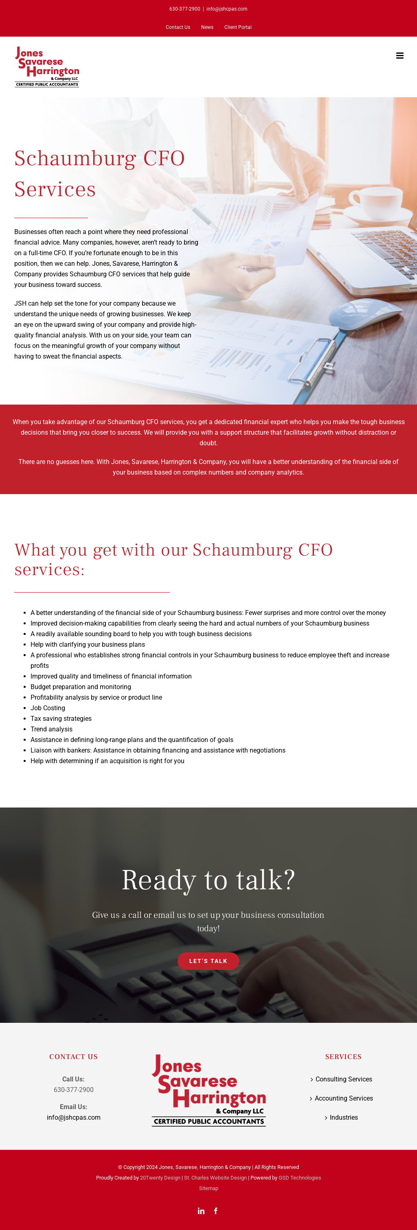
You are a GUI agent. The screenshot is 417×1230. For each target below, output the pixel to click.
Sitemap (208, 1188)
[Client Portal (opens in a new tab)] (238, 27)
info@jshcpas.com (227, 9)
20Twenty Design (160, 1178)
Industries (344, 1117)
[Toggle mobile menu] (400, 55)
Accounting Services (344, 1098)
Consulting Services (344, 1079)
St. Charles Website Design (215, 1178)
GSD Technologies (300, 1178)
